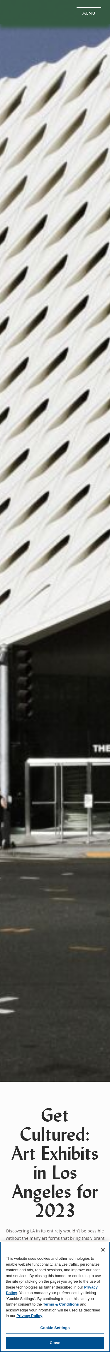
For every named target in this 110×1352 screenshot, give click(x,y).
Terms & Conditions (61, 1304)
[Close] (103, 1249)
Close (55, 1343)
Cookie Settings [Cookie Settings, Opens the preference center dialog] (55, 1328)
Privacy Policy (29, 1316)
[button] (89, 11)
